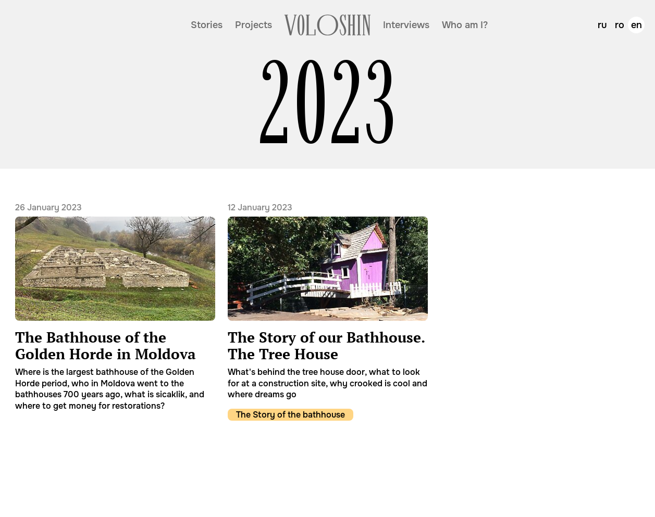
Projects (253, 25)
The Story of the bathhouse (290, 414)
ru (602, 25)
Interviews (406, 25)
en (636, 25)
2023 (328, 104)
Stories (207, 25)
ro (619, 25)
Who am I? (465, 25)
